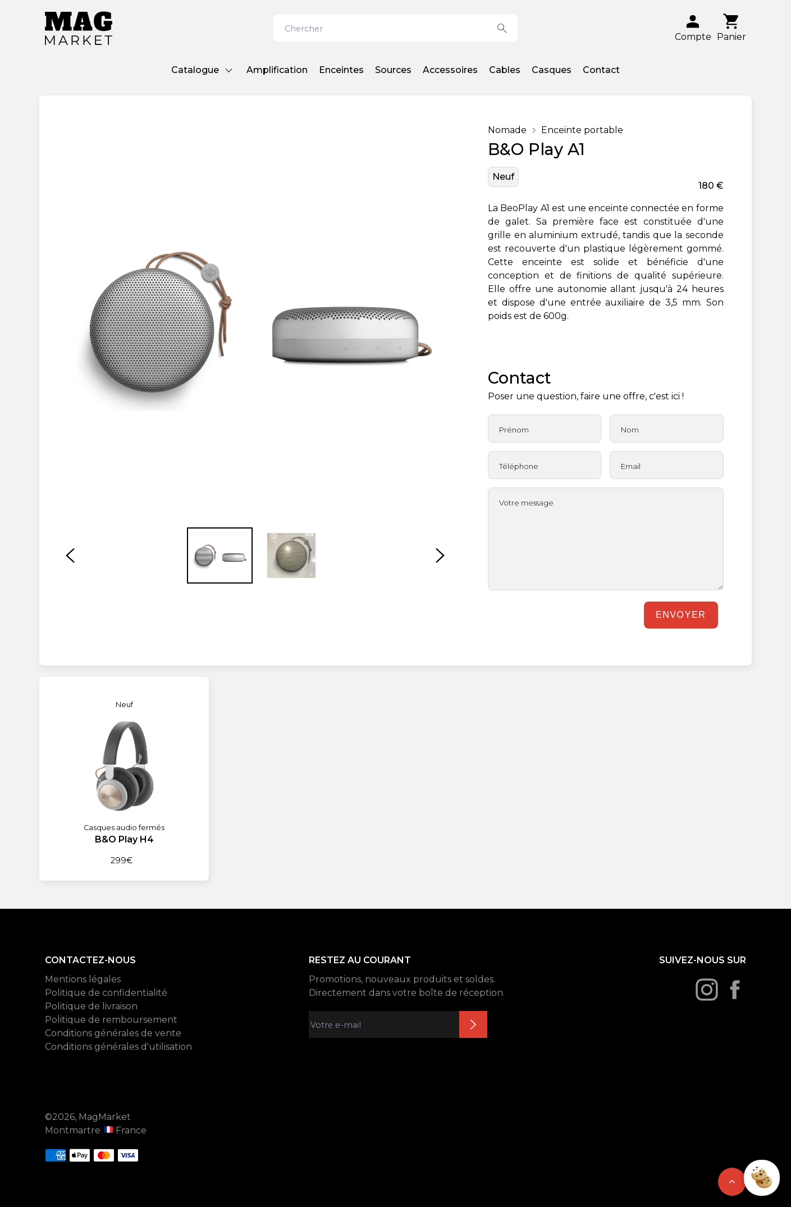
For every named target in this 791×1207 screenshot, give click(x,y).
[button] (70, 555)
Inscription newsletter (473, 1024)
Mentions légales (83, 979)
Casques (551, 70)
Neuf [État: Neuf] (503, 176)
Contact (601, 70)
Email (631, 466)
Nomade (507, 130)
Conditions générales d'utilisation (118, 1046)
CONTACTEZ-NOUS (90, 960)
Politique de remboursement (111, 1019)
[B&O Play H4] (124, 772)
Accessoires (450, 70)
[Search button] (502, 28)
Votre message (526, 502)
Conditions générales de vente (113, 1033)
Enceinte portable (582, 130)
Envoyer (681, 615)
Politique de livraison (91, 1006)
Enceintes (341, 70)
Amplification (277, 70)
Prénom (514, 429)
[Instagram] (707, 989)
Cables (504, 70)
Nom (630, 429)
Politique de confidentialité (106, 992)
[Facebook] (735, 989)
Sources (393, 70)
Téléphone (518, 466)
